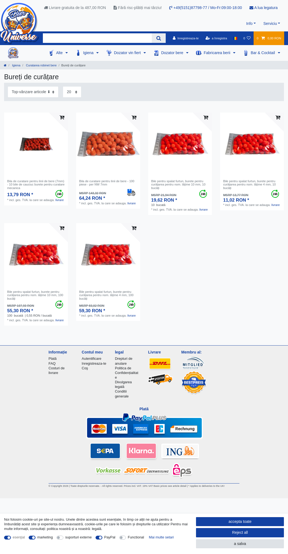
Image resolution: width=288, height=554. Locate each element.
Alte (60, 53)
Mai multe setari (161, 537)
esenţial (19, 537)
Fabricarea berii (217, 53)
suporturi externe (78, 537)
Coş (85, 368)
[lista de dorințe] (247, 38)
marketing (45, 537)
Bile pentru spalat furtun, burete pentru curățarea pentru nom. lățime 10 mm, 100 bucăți (35, 295)
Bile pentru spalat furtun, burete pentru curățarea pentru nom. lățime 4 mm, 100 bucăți (106, 295)
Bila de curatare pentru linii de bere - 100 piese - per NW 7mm (106, 182)
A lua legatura (264, 7)
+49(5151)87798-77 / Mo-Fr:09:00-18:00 (205, 7)
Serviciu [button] (270, 23)
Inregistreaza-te (94, 363)
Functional (136, 537)
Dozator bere (172, 53)
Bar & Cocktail (263, 53)
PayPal (109, 537)
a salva (240, 543)
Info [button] (249, 23)
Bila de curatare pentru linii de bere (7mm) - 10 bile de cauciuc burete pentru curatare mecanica (35, 184)
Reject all (240, 532)
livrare (59, 200)
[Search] (159, 38)
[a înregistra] (216, 38)
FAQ (52, 363)
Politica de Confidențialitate (126, 372)
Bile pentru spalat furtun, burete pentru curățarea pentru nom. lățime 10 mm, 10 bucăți (178, 184)
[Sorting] (33, 92)
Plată (53, 358)
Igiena (88, 53)
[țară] (235, 38)
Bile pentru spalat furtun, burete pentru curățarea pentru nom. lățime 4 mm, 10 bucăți (249, 184)
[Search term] (97, 38)
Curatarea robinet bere (41, 65)
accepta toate (239, 521)
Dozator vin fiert (128, 53)
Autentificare (91, 358)
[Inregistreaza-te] (186, 38)
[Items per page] (72, 92)
